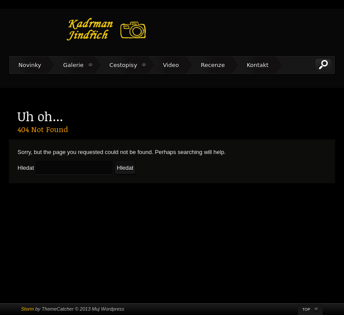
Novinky (29, 65)
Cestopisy (123, 65)
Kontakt (258, 65)
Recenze (213, 65)
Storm (27, 309)
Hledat (26, 167)
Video (171, 65)
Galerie (73, 65)
